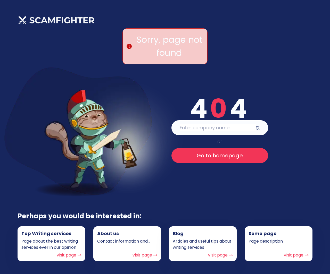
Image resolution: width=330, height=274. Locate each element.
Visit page (68, 255)
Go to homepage (220, 155)
